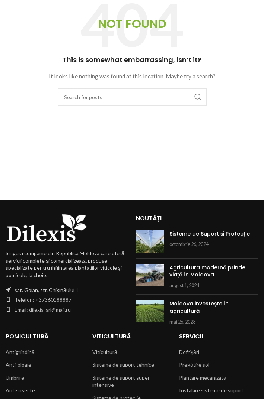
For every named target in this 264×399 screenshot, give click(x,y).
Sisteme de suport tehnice (123, 364)
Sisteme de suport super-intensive (122, 381)
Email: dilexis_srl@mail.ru (43, 309)
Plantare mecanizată (202, 377)
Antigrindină (20, 352)
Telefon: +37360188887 (43, 299)
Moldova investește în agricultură (199, 307)
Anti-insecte (20, 390)
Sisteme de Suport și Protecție (209, 233)
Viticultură (104, 352)
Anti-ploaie (18, 364)
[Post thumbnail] (150, 241)
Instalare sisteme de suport (211, 390)
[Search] (132, 97)
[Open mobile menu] (9, 11)
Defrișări (189, 352)
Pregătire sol (194, 364)
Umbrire (15, 377)
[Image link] (47, 227)
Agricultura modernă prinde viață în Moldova (207, 271)
